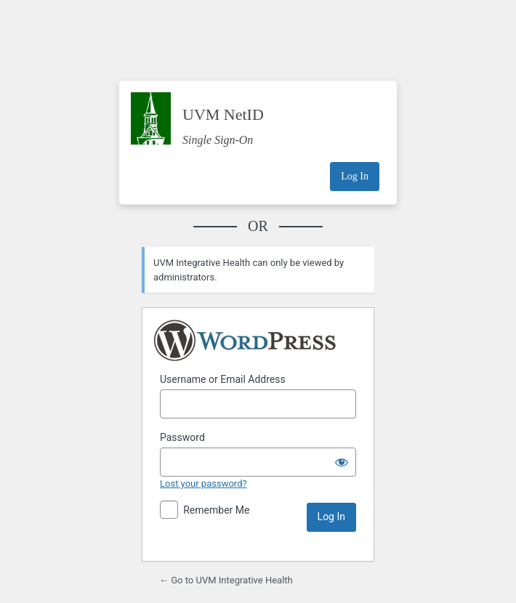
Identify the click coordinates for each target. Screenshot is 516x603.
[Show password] (341, 462)
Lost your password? (203, 483)
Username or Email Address (223, 379)
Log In (354, 176)
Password (182, 437)
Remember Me (216, 510)
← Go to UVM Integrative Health (226, 580)
